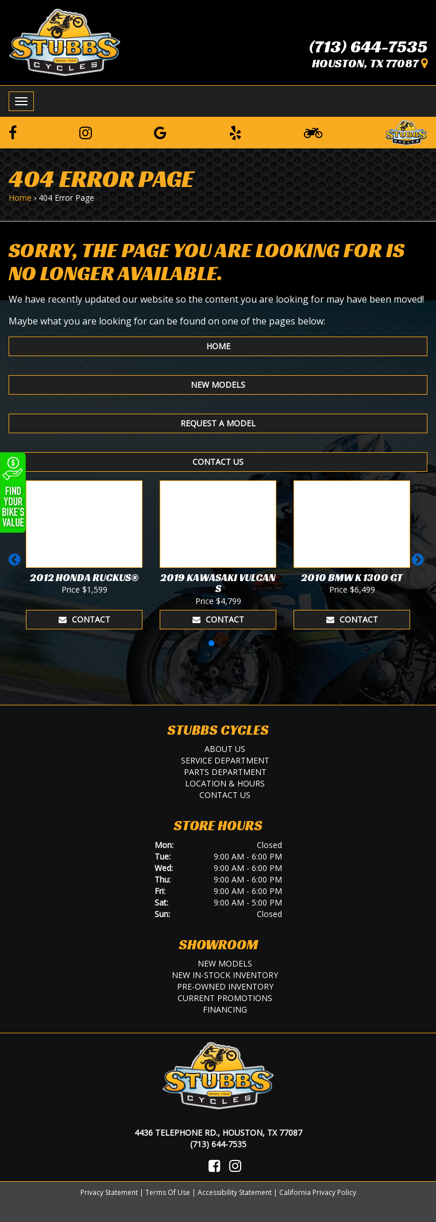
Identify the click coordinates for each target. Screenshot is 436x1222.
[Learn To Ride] (313, 132)
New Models (218, 384)
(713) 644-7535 (368, 47)
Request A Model (218, 423)
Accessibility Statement (235, 1192)
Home (20, 197)
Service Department (225, 760)
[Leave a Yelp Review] (235, 132)
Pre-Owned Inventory (225, 986)
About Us (225, 748)
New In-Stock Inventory (225, 974)
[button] (16, 565)
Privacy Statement (109, 1192)
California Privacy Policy (317, 1192)
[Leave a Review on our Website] (406, 130)
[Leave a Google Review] (160, 132)
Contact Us (218, 461)
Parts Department (225, 771)
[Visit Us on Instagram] (235, 1166)
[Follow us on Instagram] (85, 132)
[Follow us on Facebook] (13, 132)
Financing (225, 1009)
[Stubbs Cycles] (65, 41)
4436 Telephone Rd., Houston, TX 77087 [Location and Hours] (218, 1132)
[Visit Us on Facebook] (215, 1166)
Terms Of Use (167, 1192)
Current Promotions (225, 997)
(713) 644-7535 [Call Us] (218, 1144)
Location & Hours (225, 783)
